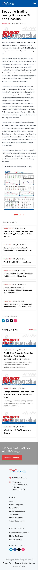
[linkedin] (3, 320)
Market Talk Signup (16, 536)
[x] (11, 320)
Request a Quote (15, 539)
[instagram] (15, 320)
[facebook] (7, 320)
